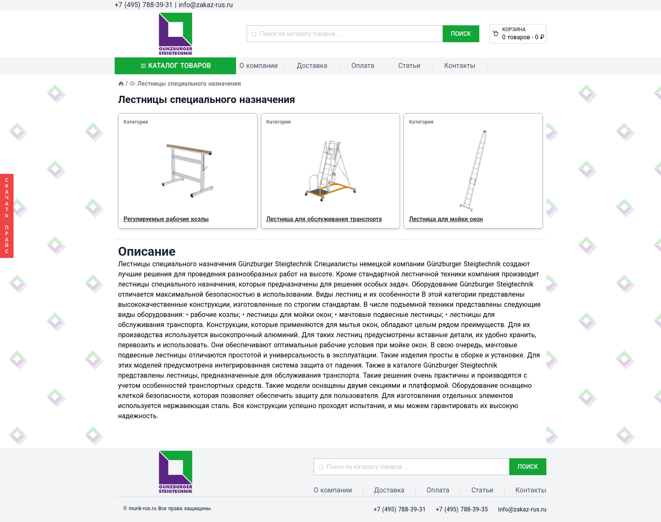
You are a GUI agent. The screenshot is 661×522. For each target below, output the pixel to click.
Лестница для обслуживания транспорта (324, 219)
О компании (258, 66)
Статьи (409, 66)
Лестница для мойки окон (446, 219)
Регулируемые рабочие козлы (166, 219)
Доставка (312, 66)
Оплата (362, 66)
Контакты (459, 66)
